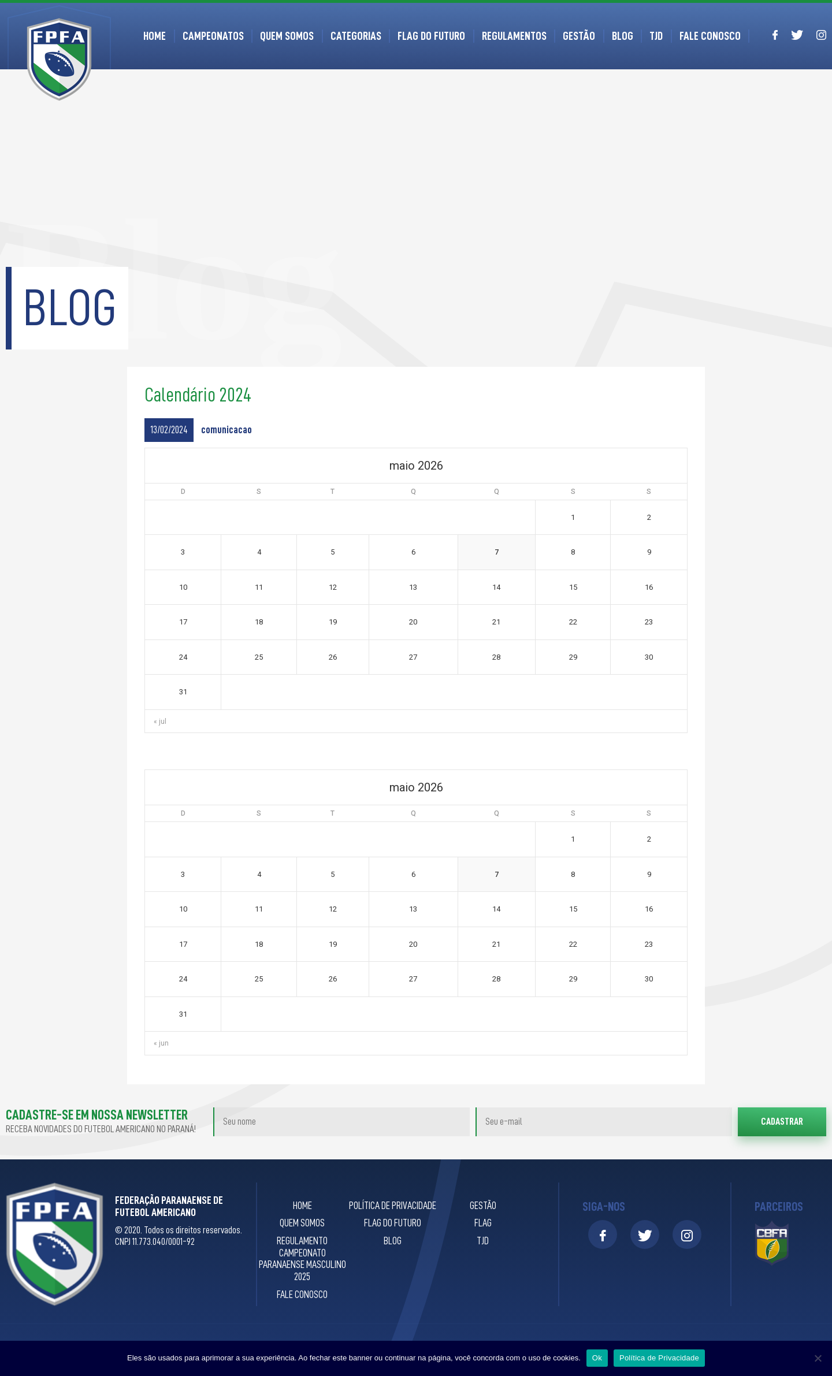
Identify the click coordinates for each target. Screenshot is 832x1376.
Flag (483, 1223)
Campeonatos (213, 36)
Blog (622, 36)
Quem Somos (287, 36)
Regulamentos (514, 36)
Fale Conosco (710, 36)
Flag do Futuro (431, 36)
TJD (656, 36)
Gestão (579, 36)
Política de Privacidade (659, 1357)
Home (154, 36)
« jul (160, 721)
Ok (597, 1357)
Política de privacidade (392, 1205)
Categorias (355, 36)
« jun (161, 1043)
